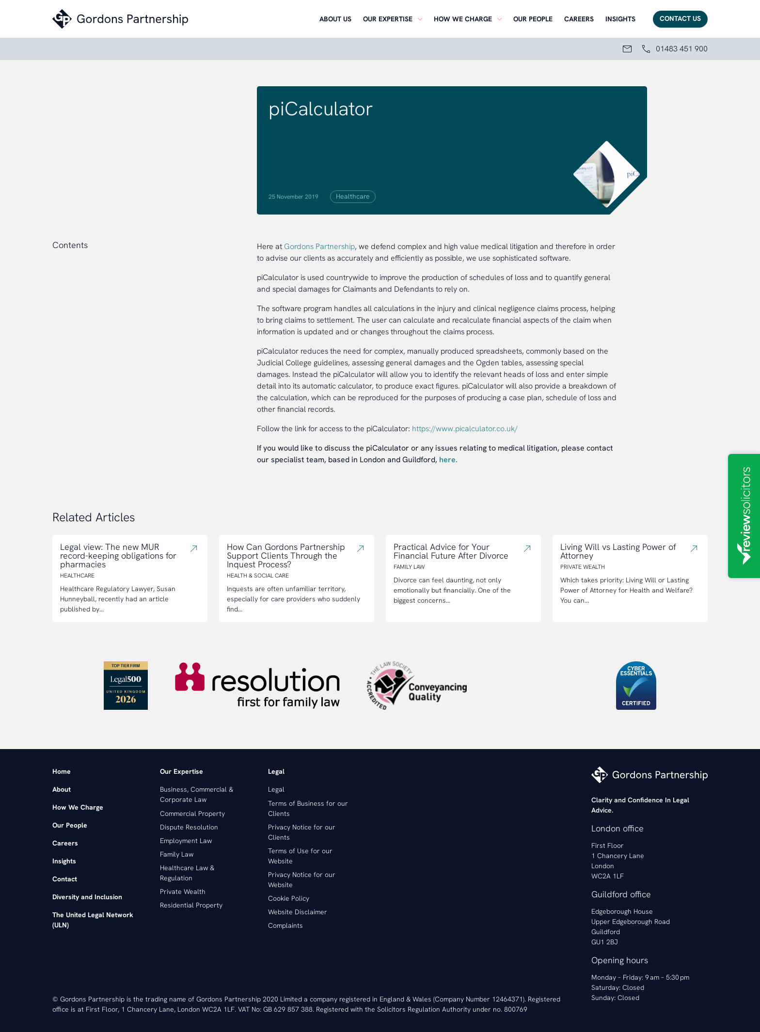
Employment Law (186, 840)
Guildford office (621, 894)
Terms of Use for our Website (300, 855)
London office (617, 828)
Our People (69, 825)
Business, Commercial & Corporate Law (196, 794)
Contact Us (680, 18)
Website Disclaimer (297, 911)
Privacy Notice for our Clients (301, 832)
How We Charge (77, 807)
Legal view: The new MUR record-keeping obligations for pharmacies (118, 556)
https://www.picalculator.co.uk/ (465, 428)
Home (61, 771)
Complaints (285, 925)
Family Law (176, 854)
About (61, 789)
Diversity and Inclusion (87, 896)
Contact (64, 879)
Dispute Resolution (189, 827)
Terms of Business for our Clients (308, 808)
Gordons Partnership (319, 246)
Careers (579, 19)
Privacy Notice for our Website (301, 879)
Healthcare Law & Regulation (187, 872)
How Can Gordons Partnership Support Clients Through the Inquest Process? (286, 556)
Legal (276, 789)
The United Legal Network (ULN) (92, 919)
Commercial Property (192, 813)
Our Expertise (387, 19)
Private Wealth (183, 891)
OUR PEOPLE (533, 19)
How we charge (463, 19)
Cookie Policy (288, 898)
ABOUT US (335, 19)
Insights (620, 19)
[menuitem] (335, 19)
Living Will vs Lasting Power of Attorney (618, 551)
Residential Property (191, 905)
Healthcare (353, 196)
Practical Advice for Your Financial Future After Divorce (451, 551)
